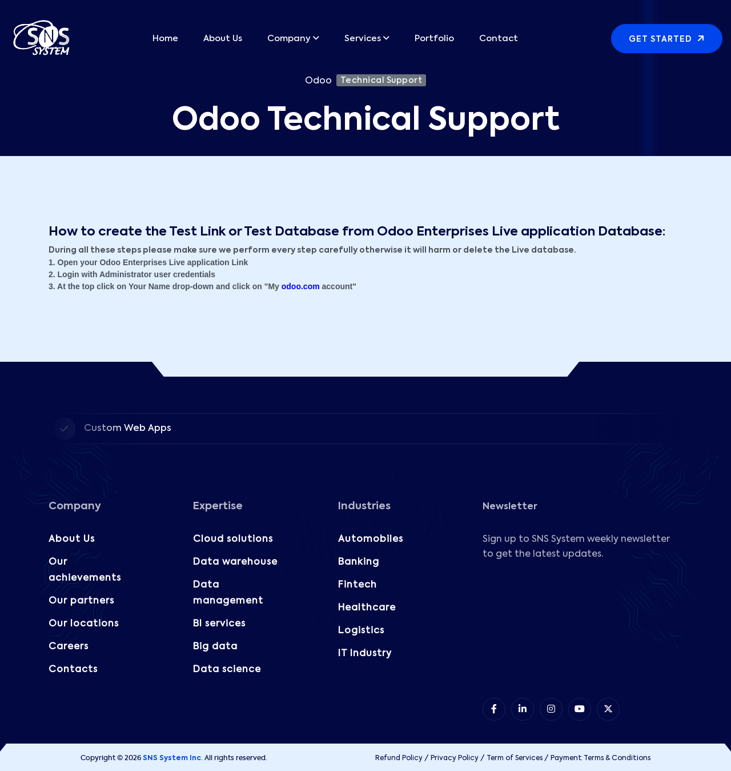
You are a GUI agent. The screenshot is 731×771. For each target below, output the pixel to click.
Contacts (73, 669)
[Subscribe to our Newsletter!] (582, 627)
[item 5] (608, 709)
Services (362, 38)
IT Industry (365, 653)
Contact (498, 38)
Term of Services (515, 758)
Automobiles (370, 539)
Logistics (361, 631)
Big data (215, 647)
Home (165, 38)
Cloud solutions (233, 539)
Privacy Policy (455, 758)
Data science (227, 669)
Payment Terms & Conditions (600, 758)
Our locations (84, 624)
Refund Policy (399, 758)
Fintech (357, 585)
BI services (219, 624)
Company (289, 38)
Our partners (81, 601)
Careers (69, 647)
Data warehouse (235, 562)
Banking (358, 562)
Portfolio (434, 38)
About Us (222, 38)
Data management (228, 593)
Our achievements (85, 570)
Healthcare (367, 608)
